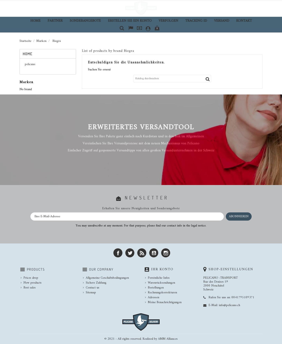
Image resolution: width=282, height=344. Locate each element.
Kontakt (244, 21)
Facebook (117, 252)
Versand (221, 21)
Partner (55, 21)
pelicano (30, 64)
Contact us (92, 287)
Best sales (30, 287)
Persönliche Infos (159, 278)
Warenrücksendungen (161, 283)
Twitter (129, 252)
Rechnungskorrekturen (162, 292)
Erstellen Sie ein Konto (130, 21)
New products (33, 283)
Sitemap (91, 292)
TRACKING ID (196, 21)
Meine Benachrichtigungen (165, 302)
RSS (141, 252)
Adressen (153, 297)
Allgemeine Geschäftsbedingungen (107, 278)
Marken (26, 82)
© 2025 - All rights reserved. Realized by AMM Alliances (141, 339)
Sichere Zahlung (96, 283)
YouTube (153, 252)
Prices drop (31, 278)
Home (35, 21)
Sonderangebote (85, 21)
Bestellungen (156, 287)
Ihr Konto (162, 269)
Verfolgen (168, 21)
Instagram (165, 252)
